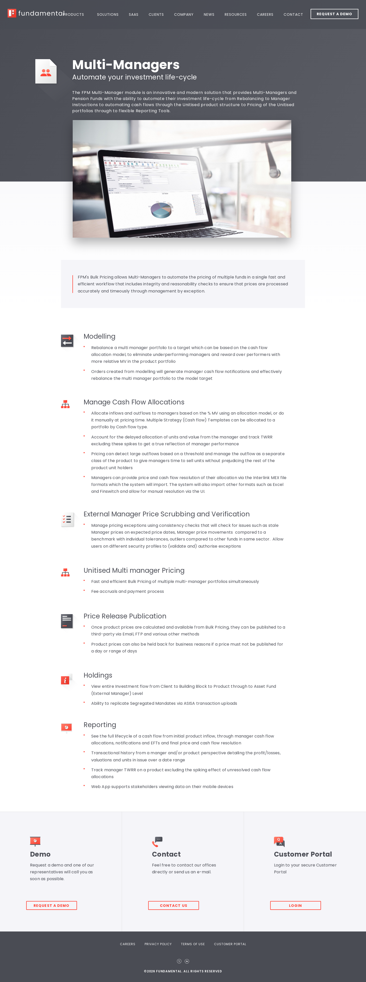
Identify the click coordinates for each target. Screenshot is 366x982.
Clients (156, 14)
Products (73, 14)
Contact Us (177, 902)
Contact (293, 14)
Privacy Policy (158, 944)
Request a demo (55, 902)
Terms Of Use (193, 944)
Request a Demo (334, 14)
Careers (265, 14)
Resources (236, 14)
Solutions (108, 14)
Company (184, 14)
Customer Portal (230, 944)
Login (299, 902)
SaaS (134, 14)
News (209, 14)
